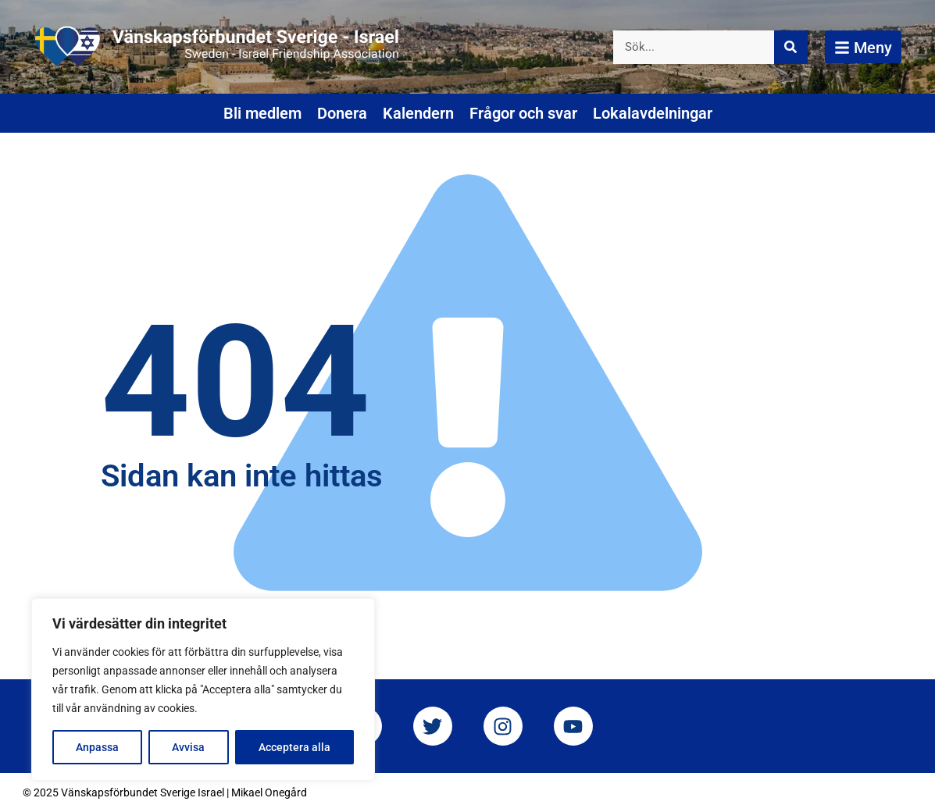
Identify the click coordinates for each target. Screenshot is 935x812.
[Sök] (791, 47)
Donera (342, 113)
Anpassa (97, 747)
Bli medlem (262, 113)
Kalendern (418, 113)
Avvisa (188, 747)
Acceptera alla (294, 747)
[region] (203, 689)
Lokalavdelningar (652, 113)
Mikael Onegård (269, 792)
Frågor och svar (523, 113)
